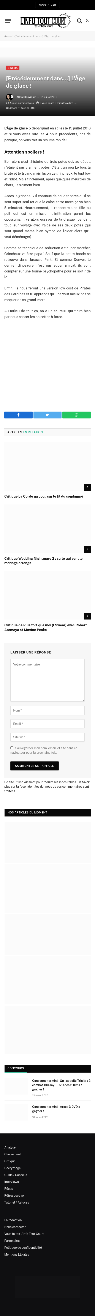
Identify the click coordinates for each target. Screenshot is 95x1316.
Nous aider (47, 4)
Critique (10, 1161)
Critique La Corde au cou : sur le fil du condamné (43, 496)
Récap (8, 1188)
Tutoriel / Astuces (16, 1202)
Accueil (8, 36)
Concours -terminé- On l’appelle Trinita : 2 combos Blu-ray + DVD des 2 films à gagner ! (61, 1085)
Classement (12, 1154)
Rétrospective (14, 1195)
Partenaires (12, 1240)
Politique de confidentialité (23, 1247)
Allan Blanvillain (26, 96)
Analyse (10, 1147)
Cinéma (13, 68)
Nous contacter (15, 1227)
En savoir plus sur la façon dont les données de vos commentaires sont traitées (47, 786)
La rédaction (13, 1220)
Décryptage (12, 1168)
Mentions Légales (16, 1254)
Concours (16, 1068)
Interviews (11, 1182)
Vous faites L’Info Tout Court (24, 1234)
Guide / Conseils (15, 1175)
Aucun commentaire (20, 103)
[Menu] (8, 21)
